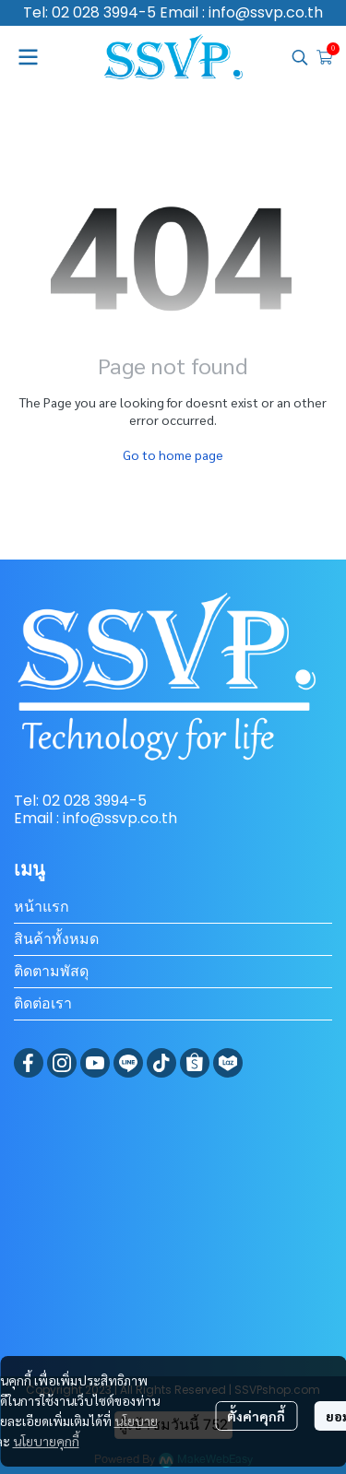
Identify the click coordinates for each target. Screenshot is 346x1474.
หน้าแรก (41, 906)
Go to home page (173, 454)
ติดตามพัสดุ (51, 971)
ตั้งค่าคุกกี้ (256, 1416)
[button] (300, 57)
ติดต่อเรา (43, 1003)
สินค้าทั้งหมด (56, 938)
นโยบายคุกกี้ (46, 1441)
